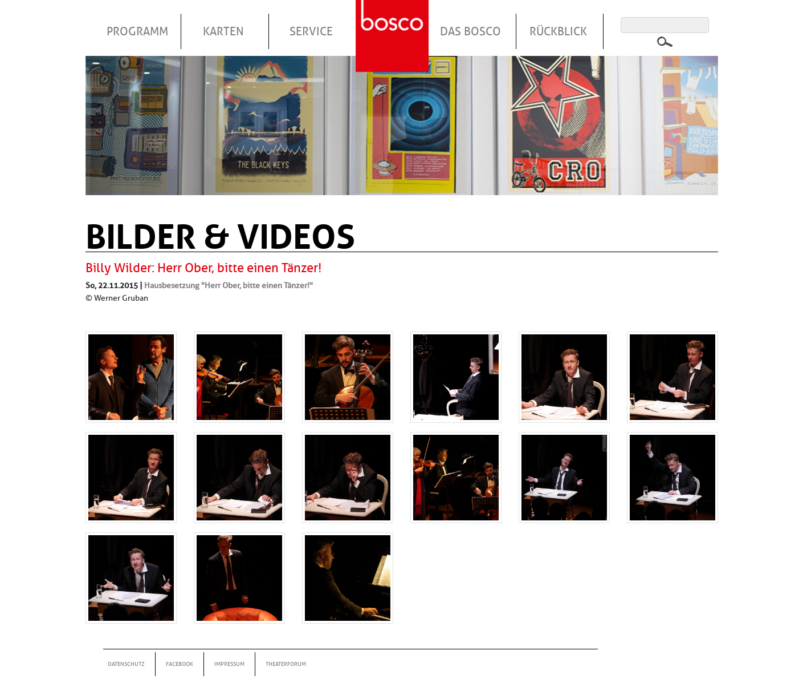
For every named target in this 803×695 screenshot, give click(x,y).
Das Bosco (470, 31)
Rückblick (558, 31)
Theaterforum (286, 664)
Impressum (229, 664)
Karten (223, 31)
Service (311, 31)
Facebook (179, 664)
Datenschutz (126, 664)
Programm (137, 31)
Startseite (394, 22)
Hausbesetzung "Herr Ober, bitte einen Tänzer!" (228, 285)
